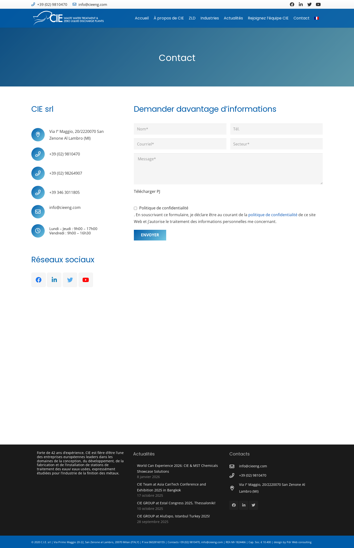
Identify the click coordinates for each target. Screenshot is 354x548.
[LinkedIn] (300, 4)
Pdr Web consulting (299, 542)
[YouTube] (318, 4)
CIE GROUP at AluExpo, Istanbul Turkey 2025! (173, 516)
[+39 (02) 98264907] (40, 173)
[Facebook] (292, 4)
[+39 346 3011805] (40, 192)
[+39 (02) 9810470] (40, 154)
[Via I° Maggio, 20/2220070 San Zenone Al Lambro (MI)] (40, 134)
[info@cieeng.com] (40, 211)
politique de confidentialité (273, 214)
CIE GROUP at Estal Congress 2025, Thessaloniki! (176, 503)
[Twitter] (309, 4)
